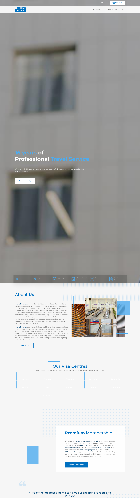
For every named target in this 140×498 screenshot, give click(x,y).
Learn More (24, 345)
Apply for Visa (117, 3)
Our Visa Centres (111, 9)
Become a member (76, 465)
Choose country (25, 181)
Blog (123, 9)
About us (96, 9)
